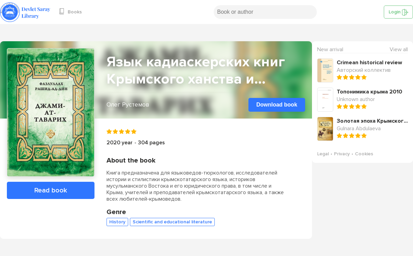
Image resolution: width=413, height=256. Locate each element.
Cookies (364, 154)
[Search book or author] (265, 12)
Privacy (342, 154)
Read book (50, 190)
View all (399, 49)
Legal (323, 154)
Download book (276, 105)
